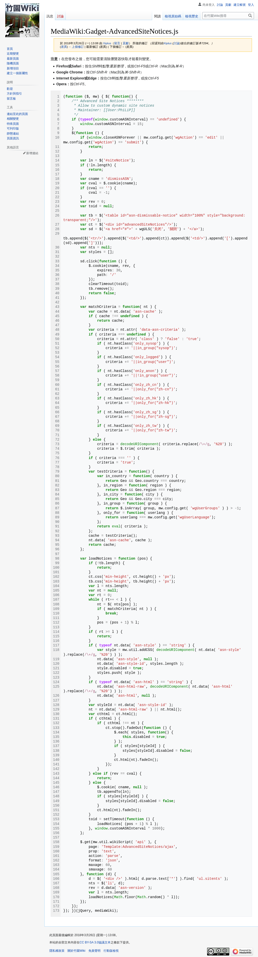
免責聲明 (94, 950)
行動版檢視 (111, 950)
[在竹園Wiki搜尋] (228, 15)
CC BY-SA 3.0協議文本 (95, 942)
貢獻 (126, 43)
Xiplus (168, 43)
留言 (117, 43)
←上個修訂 (76, 46)
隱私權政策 (56, 950)
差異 (64, 46)
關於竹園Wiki (76, 950)
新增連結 (32, 153)
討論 (176, 43)
